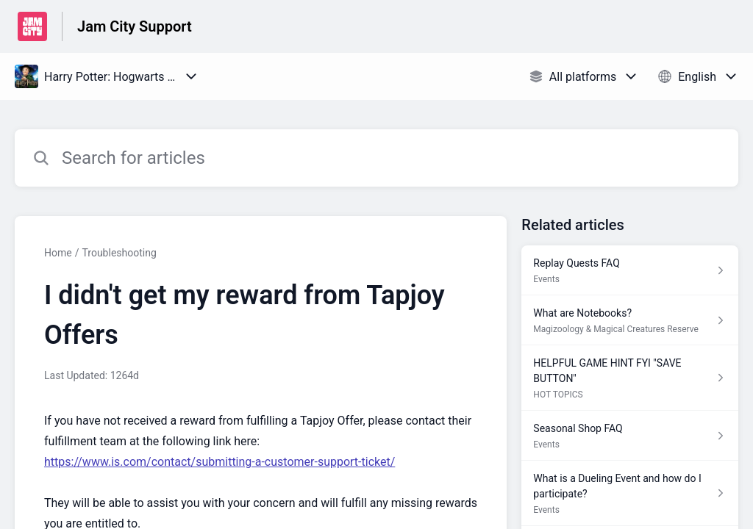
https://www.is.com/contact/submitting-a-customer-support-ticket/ (219, 462)
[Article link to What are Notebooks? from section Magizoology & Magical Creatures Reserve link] (629, 320)
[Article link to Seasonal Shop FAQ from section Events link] (629, 436)
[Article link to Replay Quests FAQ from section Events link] (629, 270)
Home (58, 253)
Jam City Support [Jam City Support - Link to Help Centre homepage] (134, 26)
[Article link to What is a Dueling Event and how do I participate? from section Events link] (629, 493)
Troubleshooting (119, 253)
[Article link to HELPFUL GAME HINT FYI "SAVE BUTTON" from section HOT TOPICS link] (629, 378)
